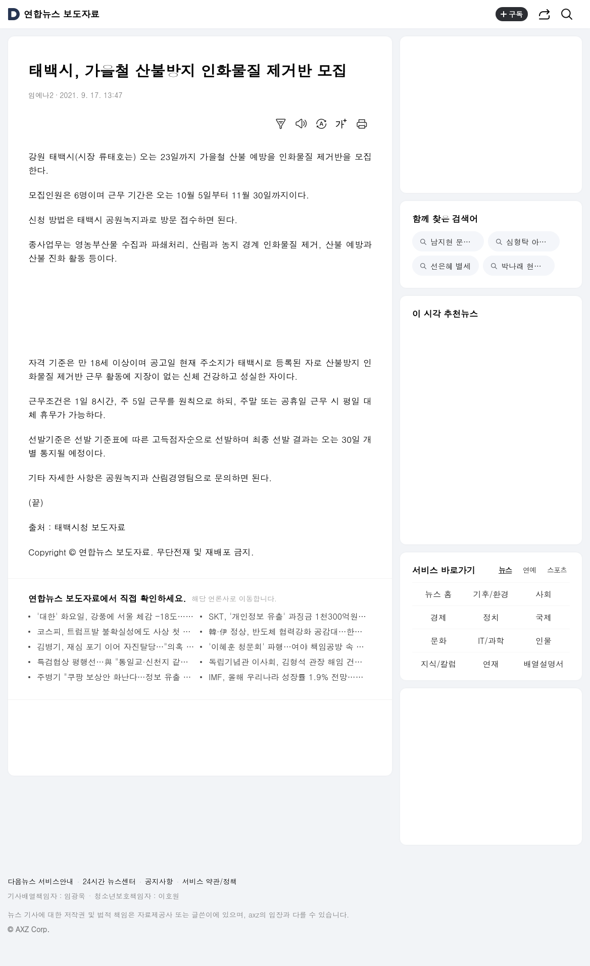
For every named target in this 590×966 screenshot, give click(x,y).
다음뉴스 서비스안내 (41, 881)
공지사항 (159, 881)
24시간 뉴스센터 (109, 881)
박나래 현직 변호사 (523, 266)
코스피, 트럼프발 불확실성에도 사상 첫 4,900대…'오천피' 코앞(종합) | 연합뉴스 (116, 631)
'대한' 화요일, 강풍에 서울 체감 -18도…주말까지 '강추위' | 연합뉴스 (116, 616)
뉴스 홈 (438, 594)
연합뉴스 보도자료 (62, 14)
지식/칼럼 (439, 664)
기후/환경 (491, 594)
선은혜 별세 (445, 266)
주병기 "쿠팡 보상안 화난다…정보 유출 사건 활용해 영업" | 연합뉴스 (116, 677)
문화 (438, 640)
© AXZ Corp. (29, 929)
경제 (438, 617)
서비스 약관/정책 (209, 881)
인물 (543, 640)
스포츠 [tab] (557, 570)
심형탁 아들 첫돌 (528, 241)
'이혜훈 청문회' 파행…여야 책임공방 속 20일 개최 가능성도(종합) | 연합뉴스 (288, 646)
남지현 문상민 (449, 241)
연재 (491, 664)
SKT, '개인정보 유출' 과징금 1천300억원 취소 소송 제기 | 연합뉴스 (288, 616)
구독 (512, 14)
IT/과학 (491, 640)
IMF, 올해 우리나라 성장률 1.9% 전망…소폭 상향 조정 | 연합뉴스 (288, 677)
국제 (543, 617)
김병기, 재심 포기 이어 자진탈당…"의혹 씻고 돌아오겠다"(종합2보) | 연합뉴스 (116, 646)
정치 (491, 617)
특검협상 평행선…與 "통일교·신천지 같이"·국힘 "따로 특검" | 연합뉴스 (116, 662)
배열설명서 (543, 664)
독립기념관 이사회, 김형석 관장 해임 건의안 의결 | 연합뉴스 (288, 662)
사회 (543, 594)
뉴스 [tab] (505, 570)
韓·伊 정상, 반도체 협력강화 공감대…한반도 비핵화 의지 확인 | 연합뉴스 (288, 631)
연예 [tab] (529, 570)
